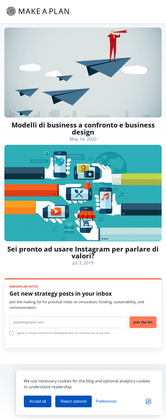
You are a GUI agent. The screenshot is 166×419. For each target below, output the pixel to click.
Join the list (143, 322)
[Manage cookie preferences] (106, 401)
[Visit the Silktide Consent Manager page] (148, 401)
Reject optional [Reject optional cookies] (73, 401)
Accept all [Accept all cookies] (37, 401)
